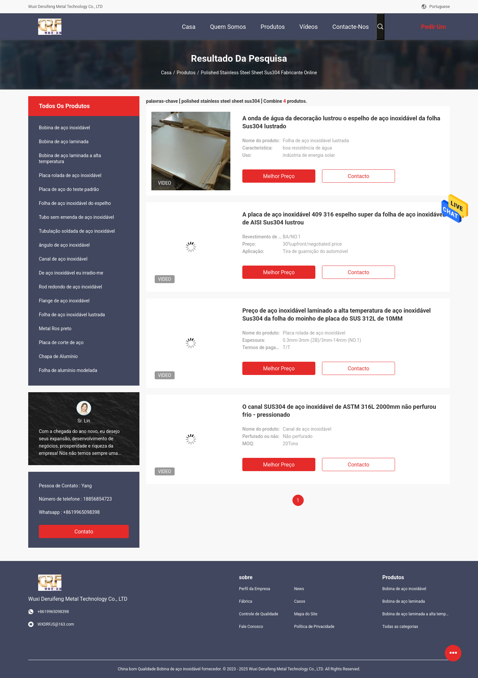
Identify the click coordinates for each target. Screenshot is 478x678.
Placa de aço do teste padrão (69, 189)
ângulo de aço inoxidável (64, 245)
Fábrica (245, 601)
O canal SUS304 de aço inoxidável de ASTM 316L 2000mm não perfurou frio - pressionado (339, 410)
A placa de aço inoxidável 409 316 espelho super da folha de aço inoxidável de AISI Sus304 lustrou (343, 218)
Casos (299, 601)
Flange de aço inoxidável (64, 300)
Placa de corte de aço (61, 342)
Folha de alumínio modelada (68, 370)
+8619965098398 (81, 512)
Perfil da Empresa (254, 588)
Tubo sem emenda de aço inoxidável (76, 217)
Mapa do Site (305, 614)
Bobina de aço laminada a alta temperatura (70, 158)
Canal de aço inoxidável (63, 259)
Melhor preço (278, 176)
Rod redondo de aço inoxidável (70, 286)
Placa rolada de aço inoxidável (70, 175)
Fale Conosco (251, 626)
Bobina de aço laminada (64, 141)
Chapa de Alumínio (58, 356)
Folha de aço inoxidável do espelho (75, 203)
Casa (166, 72)
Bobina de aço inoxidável (64, 127)
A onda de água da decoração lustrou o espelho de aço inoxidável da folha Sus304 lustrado (341, 122)
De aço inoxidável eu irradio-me (71, 273)
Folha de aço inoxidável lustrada (72, 314)
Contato (83, 531)
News (299, 588)
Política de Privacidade (314, 626)
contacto (358, 176)
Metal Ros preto (55, 328)
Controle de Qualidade (258, 614)
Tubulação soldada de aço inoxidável (77, 231)
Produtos (186, 72)
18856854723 (97, 499)
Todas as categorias (400, 626)
